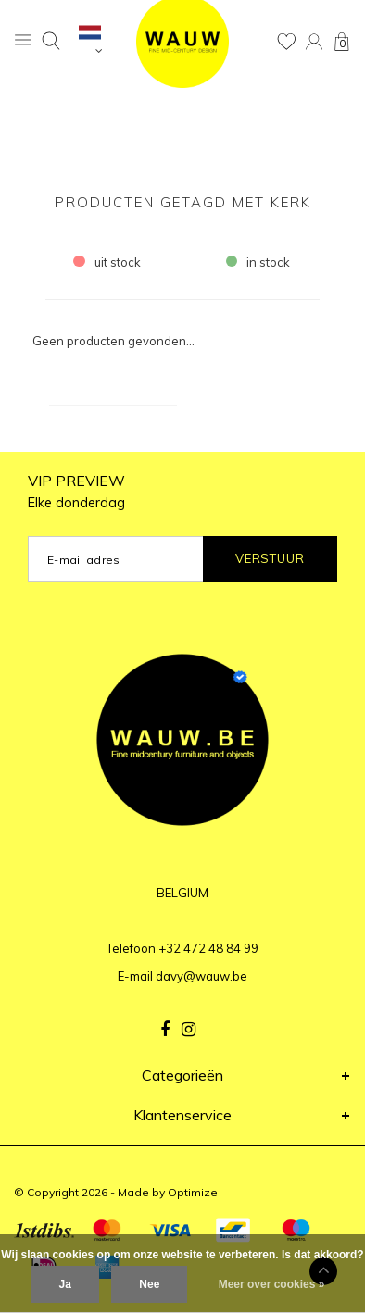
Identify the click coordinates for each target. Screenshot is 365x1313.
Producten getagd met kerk (183, 202)
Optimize (193, 1192)
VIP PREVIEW (76, 491)
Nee (149, 1284)
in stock (258, 262)
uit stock (107, 262)
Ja (65, 1284)
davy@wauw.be (201, 976)
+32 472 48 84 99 (208, 948)
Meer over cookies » (272, 1284)
